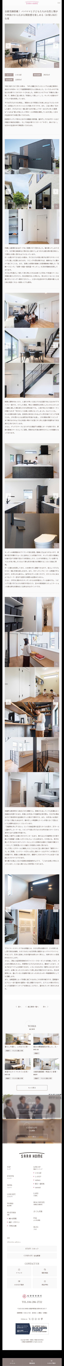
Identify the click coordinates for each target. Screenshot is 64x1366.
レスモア (38, 1192)
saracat (38, 1203)
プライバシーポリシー (14, 1258)
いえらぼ (38, 1189)
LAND (45, 1210)
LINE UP (45, 1184)
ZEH (8, 1254)
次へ (44, 1007)
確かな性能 (12, 1234)
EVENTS (19, 1193)
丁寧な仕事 (12, 1242)
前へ (19, 1007)
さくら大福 (37, 1227)
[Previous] (8, 45)
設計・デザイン (14, 1238)
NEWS (19, 1202)
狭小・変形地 (39, 1200)
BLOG (45, 1244)
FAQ (45, 1235)
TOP (19, 1184)
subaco (37, 1196)
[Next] (55, 45)
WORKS (19, 1220)
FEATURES (19, 1229)
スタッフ (32, 1264)
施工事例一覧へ (32, 1007)
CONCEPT (19, 1211)
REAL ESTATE (45, 1219)
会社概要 (32, 1271)
